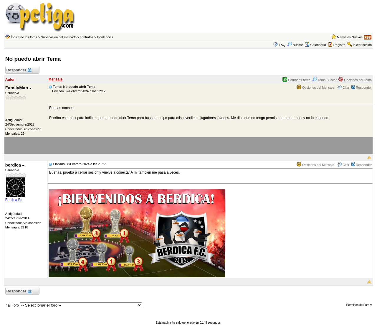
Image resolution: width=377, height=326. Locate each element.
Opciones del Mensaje (315, 87)
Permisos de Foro (359, 305)
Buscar (295, 45)
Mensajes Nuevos (350, 37)
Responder (18, 70)
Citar (346, 87)
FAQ (282, 45)
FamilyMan (18, 87)
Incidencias (105, 37)
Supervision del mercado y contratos (67, 37)
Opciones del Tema (355, 80)
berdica (14, 164)
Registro (339, 45)
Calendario (315, 45)
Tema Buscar (324, 80)
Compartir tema (296, 80)
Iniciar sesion (362, 45)
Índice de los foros (24, 37)
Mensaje (55, 79)
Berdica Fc (13, 200)
